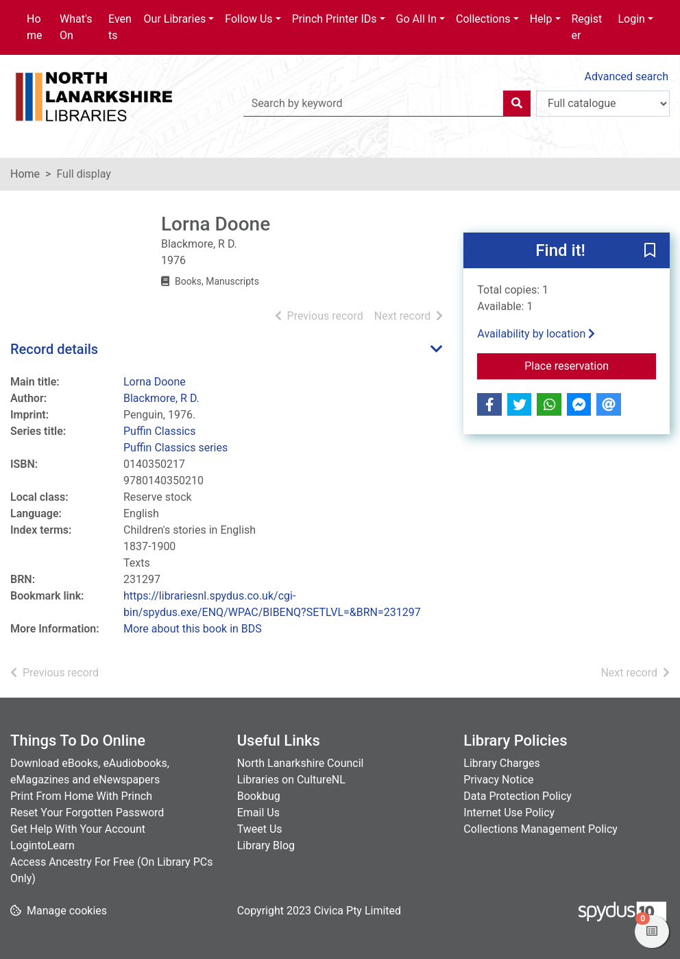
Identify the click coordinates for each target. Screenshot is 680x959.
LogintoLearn (42, 845)
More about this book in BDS (192, 628)
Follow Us (248, 18)
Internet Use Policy (509, 812)
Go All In (416, 18)
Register (587, 27)
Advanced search (626, 76)
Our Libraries (175, 18)
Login (631, 18)
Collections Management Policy (540, 829)
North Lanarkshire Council (300, 763)
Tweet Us (259, 829)
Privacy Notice (498, 779)
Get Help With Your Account (77, 829)
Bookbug (258, 796)
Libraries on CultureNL (291, 779)
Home (34, 27)
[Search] (517, 104)
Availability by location (536, 333)
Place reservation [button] (590, 364)
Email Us (258, 812)
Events (120, 27)
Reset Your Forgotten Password (87, 812)
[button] (650, 251)
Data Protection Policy (517, 796)
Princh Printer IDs (334, 18)
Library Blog (266, 845)
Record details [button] (54, 349)
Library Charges (501, 763)
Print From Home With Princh (81, 796)
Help (541, 18)
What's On (76, 27)
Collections (483, 18)
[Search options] (603, 104)
